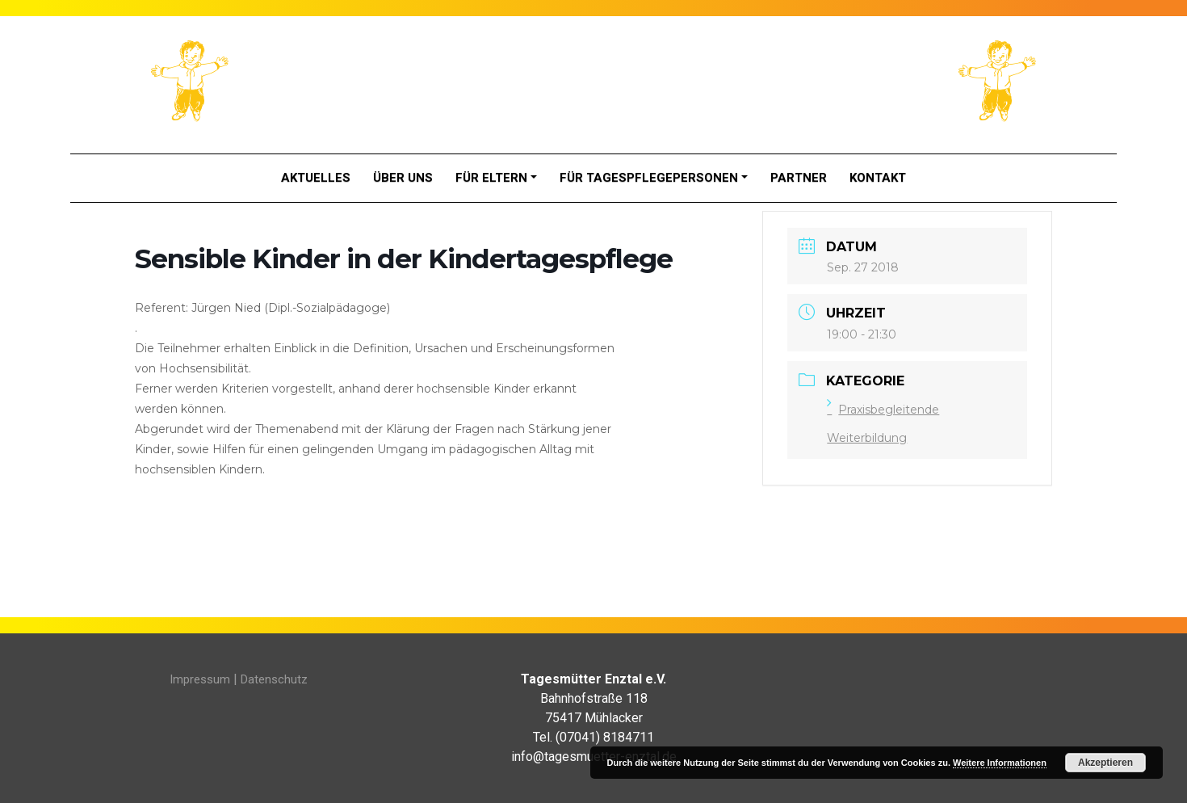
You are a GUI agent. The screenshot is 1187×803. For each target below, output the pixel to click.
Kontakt (877, 177)
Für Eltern (491, 177)
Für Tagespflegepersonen (649, 177)
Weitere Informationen (999, 762)
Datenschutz (274, 679)
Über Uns (403, 177)
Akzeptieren (1105, 762)
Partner (798, 177)
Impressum (200, 679)
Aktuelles (315, 177)
